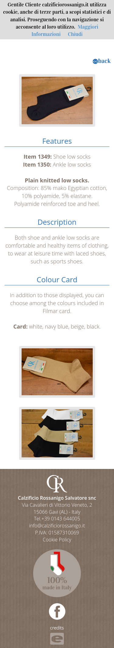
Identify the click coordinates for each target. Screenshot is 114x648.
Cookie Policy (57, 539)
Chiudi (75, 34)
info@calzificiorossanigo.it (57, 525)
